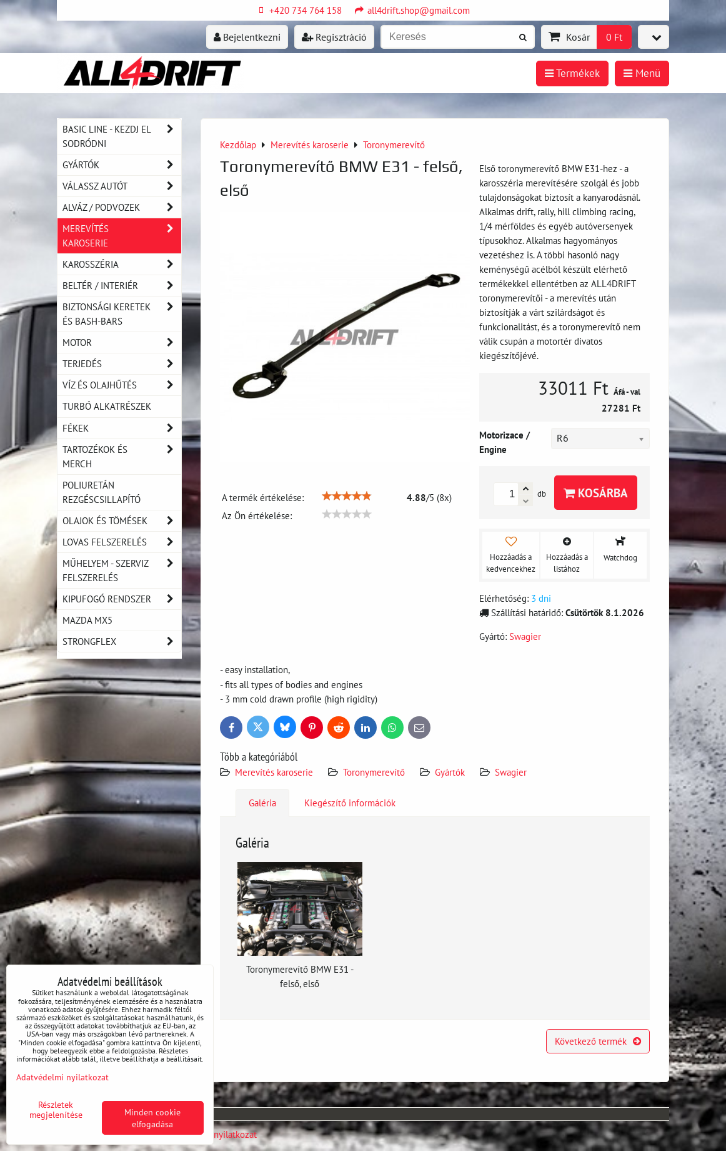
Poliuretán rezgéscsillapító (101, 492)
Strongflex (121, 641)
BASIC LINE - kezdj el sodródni (121, 136)
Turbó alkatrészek (106, 406)
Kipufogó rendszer (121, 599)
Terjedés (121, 363)
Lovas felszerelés (121, 542)
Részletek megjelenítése (55, 1110)
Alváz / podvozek (121, 207)
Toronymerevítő (374, 772)
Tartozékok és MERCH (121, 456)
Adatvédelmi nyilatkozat (62, 1077)
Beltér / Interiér (121, 285)
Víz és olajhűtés (121, 385)
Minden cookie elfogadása (152, 1118)
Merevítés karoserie (274, 772)
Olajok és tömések (121, 520)
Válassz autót (121, 186)
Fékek (121, 428)
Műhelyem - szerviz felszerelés (121, 570)
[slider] (347, 496)
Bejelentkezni (247, 37)
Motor (121, 342)
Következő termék (598, 1041)
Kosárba (596, 492)
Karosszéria (121, 264)
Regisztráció (334, 37)
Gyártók (450, 772)
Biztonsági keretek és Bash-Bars (121, 314)
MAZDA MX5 (87, 620)
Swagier (511, 772)
